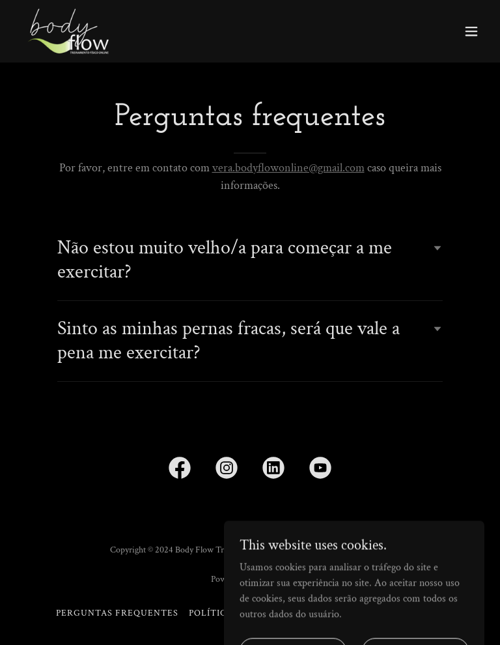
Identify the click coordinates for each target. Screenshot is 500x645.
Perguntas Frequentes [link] (117, 613)
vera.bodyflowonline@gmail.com (288, 167)
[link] (68, 31)
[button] (471, 31)
